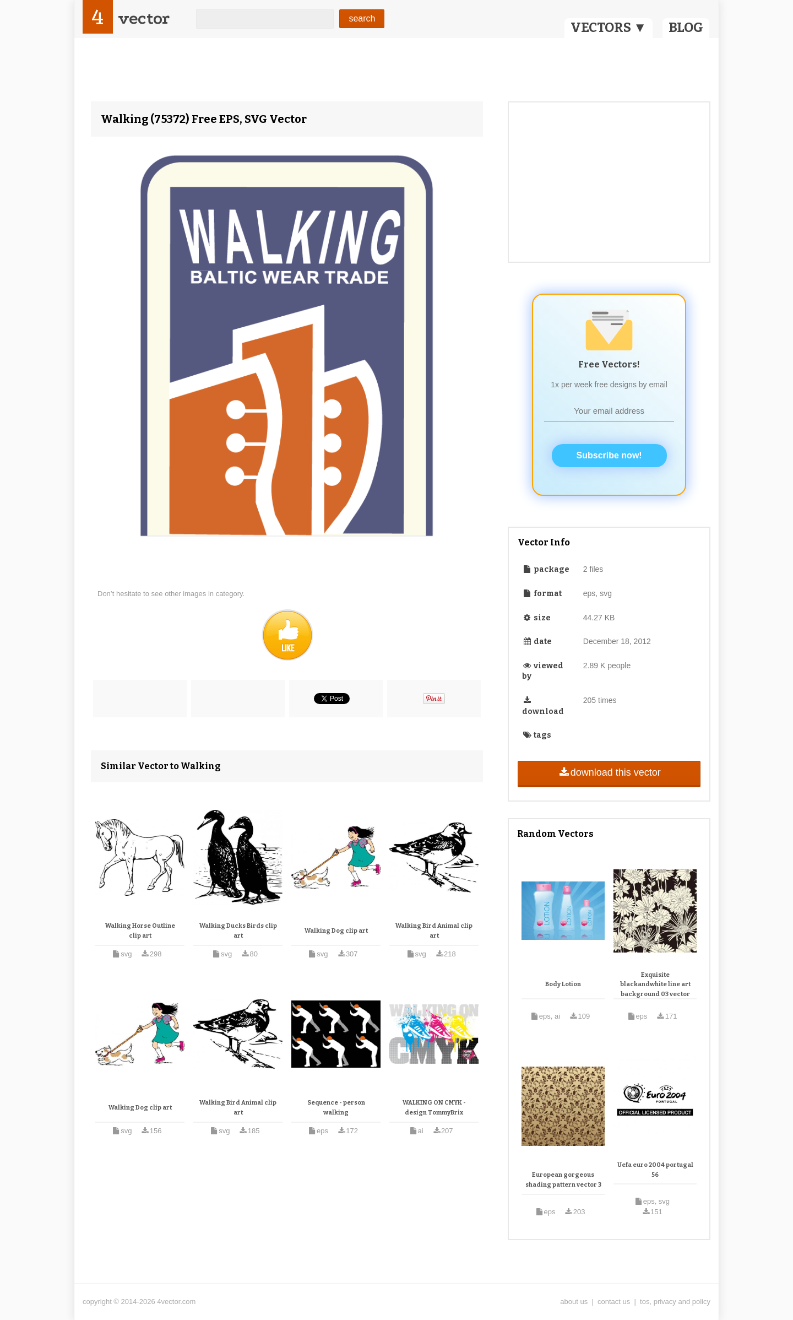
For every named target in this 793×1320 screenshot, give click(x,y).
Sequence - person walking (336, 1107)
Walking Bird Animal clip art (433, 930)
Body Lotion (563, 984)
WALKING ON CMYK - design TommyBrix (434, 1107)
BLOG (686, 27)
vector (144, 18)
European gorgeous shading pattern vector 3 (563, 1179)
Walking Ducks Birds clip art (238, 930)
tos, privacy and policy (675, 1301)
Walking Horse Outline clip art (140, 930)
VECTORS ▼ (609, 27)
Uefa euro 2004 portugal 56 (655, 1169)
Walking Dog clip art (336, 930)
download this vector (608, 772)
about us (574, 1301)
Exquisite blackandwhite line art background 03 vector (655, 984)
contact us (614, 1301)
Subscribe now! (609, 455)
